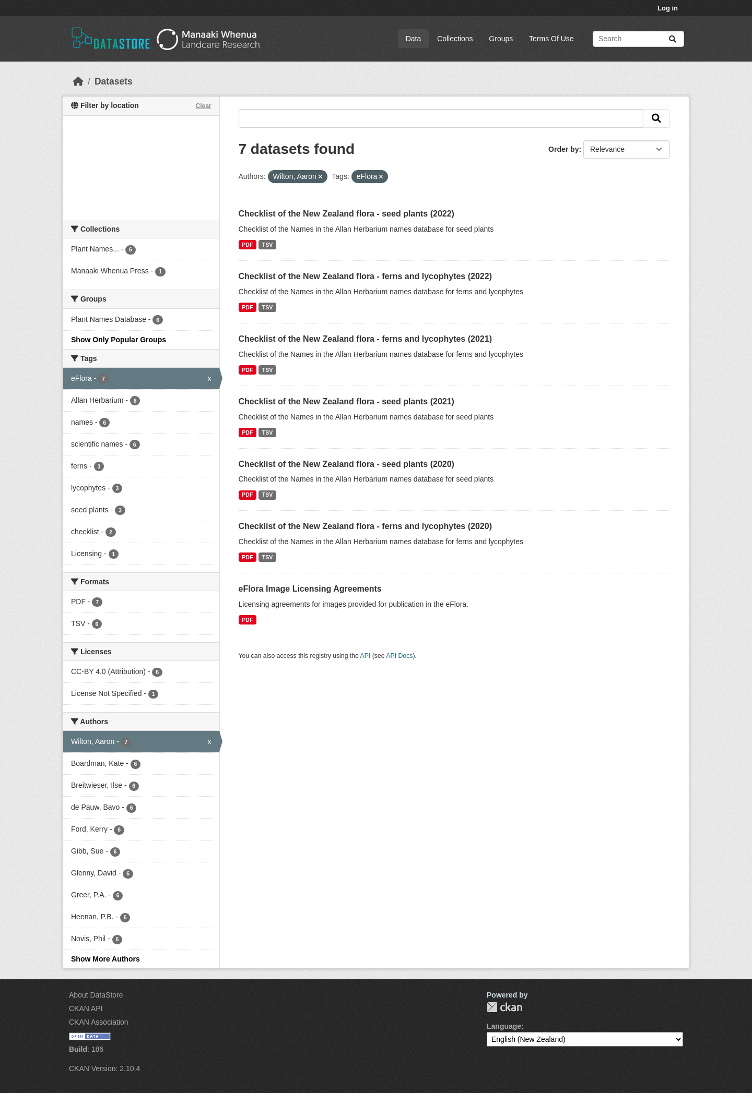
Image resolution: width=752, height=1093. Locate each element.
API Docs (399, 655)
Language (504, 1026)
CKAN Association (98, 1022)
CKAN (504, 1007)
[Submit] (672, 39)
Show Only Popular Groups (118, 339)
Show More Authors (105, 959)
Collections (455, 38)
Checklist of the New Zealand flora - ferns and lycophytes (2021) (365, 338)
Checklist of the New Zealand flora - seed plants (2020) (346, 464)
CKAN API (86, 1008)
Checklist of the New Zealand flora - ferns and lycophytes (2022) (365, 276)
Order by (563, 149)
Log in (667, 8)
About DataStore (96, 995)
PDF (247, 245)
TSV (267, 245)
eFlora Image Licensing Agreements (310, 588)
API (365, 655)
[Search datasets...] (638, 39)
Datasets (114, 81)
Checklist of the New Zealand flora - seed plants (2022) (346, 213)
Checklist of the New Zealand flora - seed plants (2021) (346, 401)
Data (413, 38)
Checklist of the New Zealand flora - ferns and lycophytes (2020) (365, 526)
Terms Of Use (551, 38)
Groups (501, 38)
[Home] (78, 81)
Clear (203, 106)
